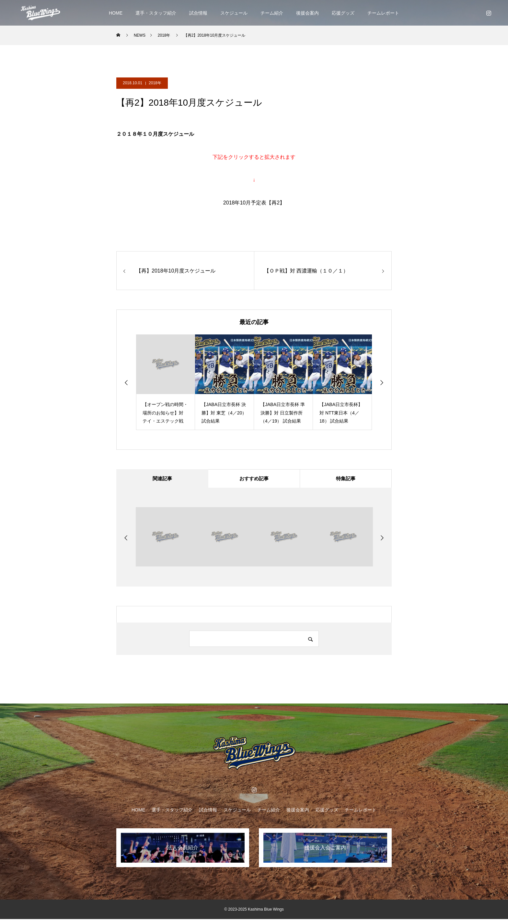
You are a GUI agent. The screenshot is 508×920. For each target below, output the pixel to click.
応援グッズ (343, 13)
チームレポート (383, 13)
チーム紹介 (271, 13)
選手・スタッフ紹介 (155, 13)
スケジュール (234, 13)
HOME (115, 13)
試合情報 (198, 13)
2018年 (155, 83)
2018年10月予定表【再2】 (254, 202)
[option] (165, 382)
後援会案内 (307, 13)
